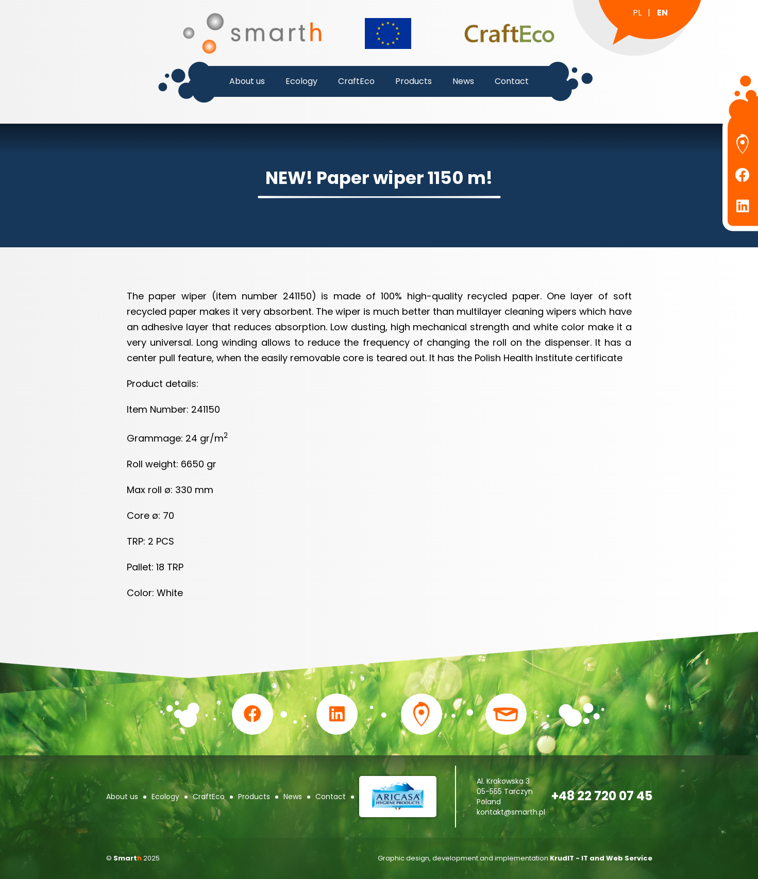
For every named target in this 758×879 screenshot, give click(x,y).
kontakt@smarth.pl (511, 812)
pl (637, 13)
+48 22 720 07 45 (601, 795)
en (662, 13)
